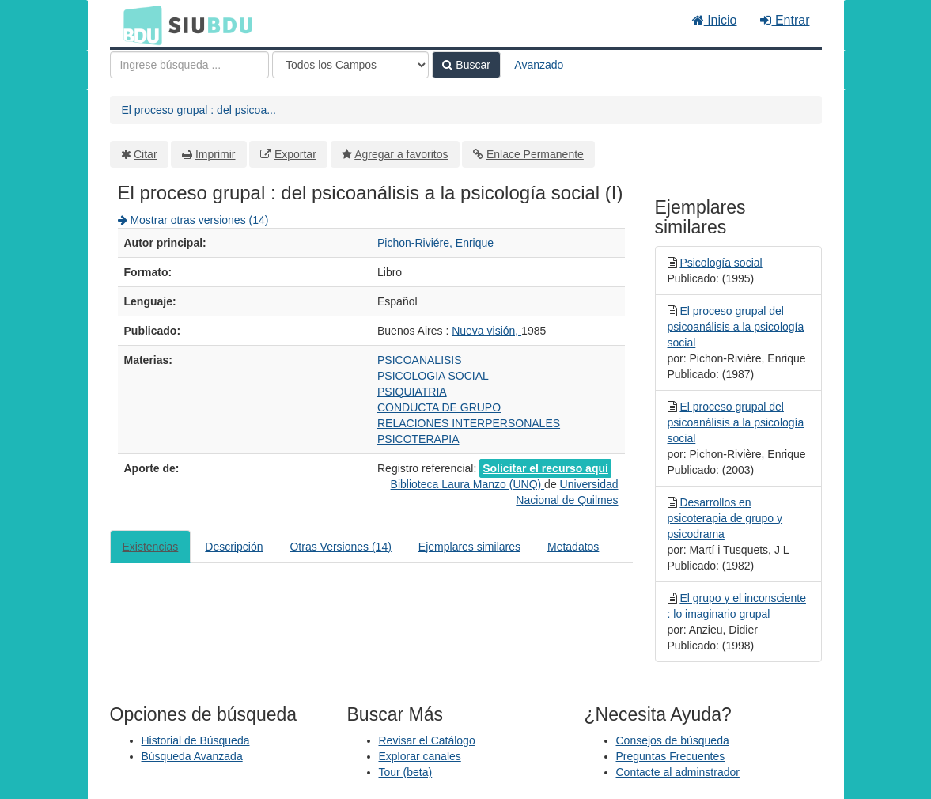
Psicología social (720, 262)
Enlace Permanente (535, 154)
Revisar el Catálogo (427, 740)
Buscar (466, 65)
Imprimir (215, 154)
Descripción (234, 546)
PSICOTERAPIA (418, 439)
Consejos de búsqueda (672, 740)
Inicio (714, 20)
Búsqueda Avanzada (192, 756)
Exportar (295, 154)
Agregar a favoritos (401, 154)
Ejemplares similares (469, 546)
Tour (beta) (406, 772)
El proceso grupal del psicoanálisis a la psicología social (736, 327)
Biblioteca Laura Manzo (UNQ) (468, 484)
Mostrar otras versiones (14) (193, 220)
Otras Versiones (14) (340, 546)
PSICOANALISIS (419, 360)
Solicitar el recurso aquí (545, 468)
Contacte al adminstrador (678, 772)
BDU (138, 24)
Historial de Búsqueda (196, 740)
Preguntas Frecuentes (670, 756)
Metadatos (573, 546)
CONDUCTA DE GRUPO (439, 407)
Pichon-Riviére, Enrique (435, 243)
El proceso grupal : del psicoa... (199, 110)
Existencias (151, 546)
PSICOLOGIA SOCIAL (433, 375)
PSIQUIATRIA (412, 391)
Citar (145, 154)
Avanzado (538, 65)
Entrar (784, 20)
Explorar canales (420, 756)
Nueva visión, (486, 330)
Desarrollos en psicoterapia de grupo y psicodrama (725, 518)
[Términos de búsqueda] (189, 64)
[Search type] (350, 64)
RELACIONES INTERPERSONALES (468, 423)
